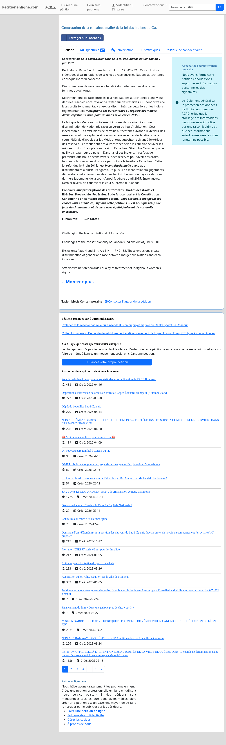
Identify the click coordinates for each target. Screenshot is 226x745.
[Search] (192, 7)
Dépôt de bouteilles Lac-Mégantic (81, 406)
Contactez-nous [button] (154, 5)
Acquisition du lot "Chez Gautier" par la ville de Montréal (95, 576)
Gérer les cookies (79, 720)
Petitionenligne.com (20, 7)
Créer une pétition (69, 7)
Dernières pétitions (93, 7)
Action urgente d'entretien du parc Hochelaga (88, 563)
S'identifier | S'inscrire (122, 7)
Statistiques (150, 50)
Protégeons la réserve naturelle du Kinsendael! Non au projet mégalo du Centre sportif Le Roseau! (125, 325)
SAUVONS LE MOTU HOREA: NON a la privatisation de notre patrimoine (106, 491)
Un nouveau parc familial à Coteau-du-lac (86, 450)
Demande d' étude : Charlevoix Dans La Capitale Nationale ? (97, 505)
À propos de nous (79, 724)
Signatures (92, 50)
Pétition (69, 50)
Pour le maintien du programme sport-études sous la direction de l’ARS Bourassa (109, 379)
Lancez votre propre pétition (107, 362)
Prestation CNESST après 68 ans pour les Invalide (91, 549)
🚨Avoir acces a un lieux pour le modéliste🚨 (88, 437)
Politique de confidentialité (184, 50)
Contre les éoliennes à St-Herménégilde (85, 518)
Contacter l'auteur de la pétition (128, 301)
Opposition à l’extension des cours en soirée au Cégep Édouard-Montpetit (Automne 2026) (114, 392)
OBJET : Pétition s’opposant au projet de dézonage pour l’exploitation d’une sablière (111, 464)
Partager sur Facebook (81, 38)
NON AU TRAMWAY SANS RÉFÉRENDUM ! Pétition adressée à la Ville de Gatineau (113, 638)
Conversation (122, 50)
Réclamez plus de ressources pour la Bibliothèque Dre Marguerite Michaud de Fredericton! (114, 478)
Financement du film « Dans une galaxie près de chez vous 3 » (98, 607)
